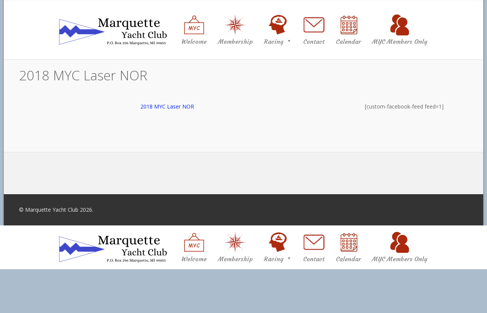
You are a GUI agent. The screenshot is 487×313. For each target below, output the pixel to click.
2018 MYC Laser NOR (167, 106)
